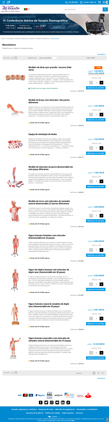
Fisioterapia (10, 38)
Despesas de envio (45, 409)
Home (3, 38)
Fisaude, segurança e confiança (24, 409)
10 (94, 373)
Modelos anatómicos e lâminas (25, 38)
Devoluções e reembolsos (87, 409)
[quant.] (96, 82)
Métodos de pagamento (65, 409)
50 (102, 373)
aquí (72, 420)
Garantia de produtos (34, 413)
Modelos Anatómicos (43, 38)
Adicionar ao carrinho (95, 88)
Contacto (79, 413)
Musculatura (55, 38)
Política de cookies (52, 413)
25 (98, 373)
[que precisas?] (85, 9)
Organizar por (32, 58)
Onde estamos (68, 413)
